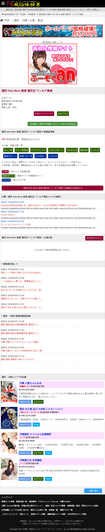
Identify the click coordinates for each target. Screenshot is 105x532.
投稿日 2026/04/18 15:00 (52, 349)
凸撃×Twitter (65, 501)
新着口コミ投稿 (8, 501)
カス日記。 (40, 156)
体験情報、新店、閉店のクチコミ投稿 (82, 506)
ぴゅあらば (72, 150)
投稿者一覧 (53, 510)
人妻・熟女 (36, 20)
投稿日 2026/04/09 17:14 (52, 358)
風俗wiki (84, 150)
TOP (4, 20)
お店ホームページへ (43, 113)
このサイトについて (10, 514)
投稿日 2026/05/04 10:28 (52, 297)
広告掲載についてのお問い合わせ (15, 510)
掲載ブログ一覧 (66, 510)
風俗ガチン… (10, 156)
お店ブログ (63, 113)
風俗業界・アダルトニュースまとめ (43, 501)
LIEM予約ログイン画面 (76, 514)
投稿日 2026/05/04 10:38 (52, 280)
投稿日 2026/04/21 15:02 (52, 341)
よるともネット (56, 150)
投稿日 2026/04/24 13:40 (52, 332)
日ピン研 (8, 150)
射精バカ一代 (26, 156)
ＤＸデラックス (38, 150)
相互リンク (24, 514)
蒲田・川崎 (20, 20)
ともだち (53, 156)
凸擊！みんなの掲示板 (11, 506)
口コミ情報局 (21, 150)
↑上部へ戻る (93, 491)
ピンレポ (95, 150)
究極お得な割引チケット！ (32, 506)
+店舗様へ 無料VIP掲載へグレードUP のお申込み (52, 124)
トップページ (7, 497)
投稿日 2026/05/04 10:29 (52, 289)
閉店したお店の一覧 (39, 510)
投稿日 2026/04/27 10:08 (52, 323)
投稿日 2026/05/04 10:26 (52, 306)
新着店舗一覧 (21, 501)
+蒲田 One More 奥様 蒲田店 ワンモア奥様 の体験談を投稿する (53, 188)
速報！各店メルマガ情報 (55, 506)
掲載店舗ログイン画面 (56, 514)
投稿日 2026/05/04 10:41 (52, 271)
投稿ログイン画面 (38, 514)
